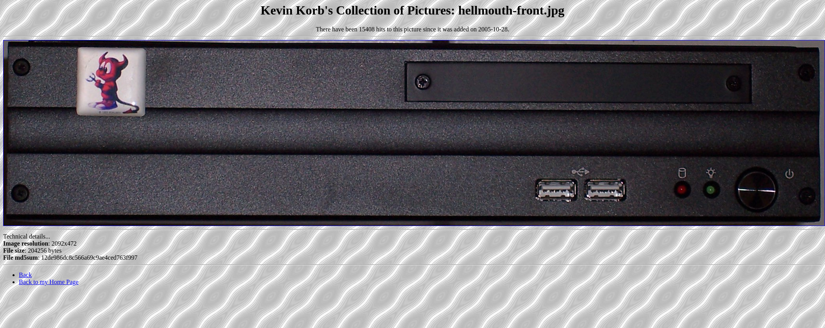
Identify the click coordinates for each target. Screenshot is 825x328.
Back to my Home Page (48, 282)
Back (25, 275)
